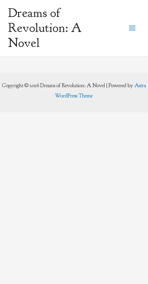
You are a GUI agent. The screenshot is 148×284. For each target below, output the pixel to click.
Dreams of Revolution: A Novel (45, 28)
